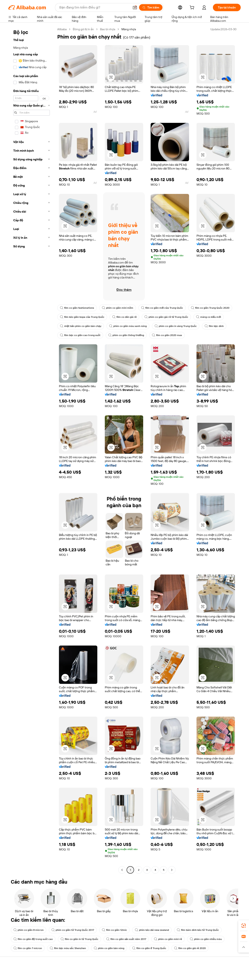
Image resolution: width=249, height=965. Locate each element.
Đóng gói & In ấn (83, 29)
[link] (243, 925)
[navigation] (31, 450)
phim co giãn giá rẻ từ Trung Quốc (166, 317)
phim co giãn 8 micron (28, 930)
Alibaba (62, 29)
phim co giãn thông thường (126, 335)
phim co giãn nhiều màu (206, 939)
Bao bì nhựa (107, 29)
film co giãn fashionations (77, 308)
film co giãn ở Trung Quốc (149, 948)
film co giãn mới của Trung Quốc (162, 308)
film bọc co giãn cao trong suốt (80, 335)
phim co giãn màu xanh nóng (128, 326)
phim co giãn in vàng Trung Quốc (176, 326)
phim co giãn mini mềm (117, 308)
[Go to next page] (172, 870)
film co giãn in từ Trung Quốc (79, 939)
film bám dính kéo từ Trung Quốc (198, 930)
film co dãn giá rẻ (124, 317)
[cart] (193, 8)
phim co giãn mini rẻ (168, 939)
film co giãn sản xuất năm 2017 (126, 939)
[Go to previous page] (122, 870)
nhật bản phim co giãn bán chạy (80, 326)
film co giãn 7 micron (27, 948)
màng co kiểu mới (208, 317)
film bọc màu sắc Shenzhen (68, 948)
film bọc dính (214, 326)
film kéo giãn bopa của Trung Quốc (82, 317)
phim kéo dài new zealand (152, 930)
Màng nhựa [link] (128, 29)
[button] (134, 7)
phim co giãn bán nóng (109, 948)
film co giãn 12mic (114, 930)
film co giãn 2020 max (167, 335)
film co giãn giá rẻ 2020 (190, 948)
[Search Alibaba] (94, 7)
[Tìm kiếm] (150, 7)
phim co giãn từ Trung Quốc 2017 (72, 930)
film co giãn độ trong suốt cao (33, 939)
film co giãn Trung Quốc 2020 (210, 308)
